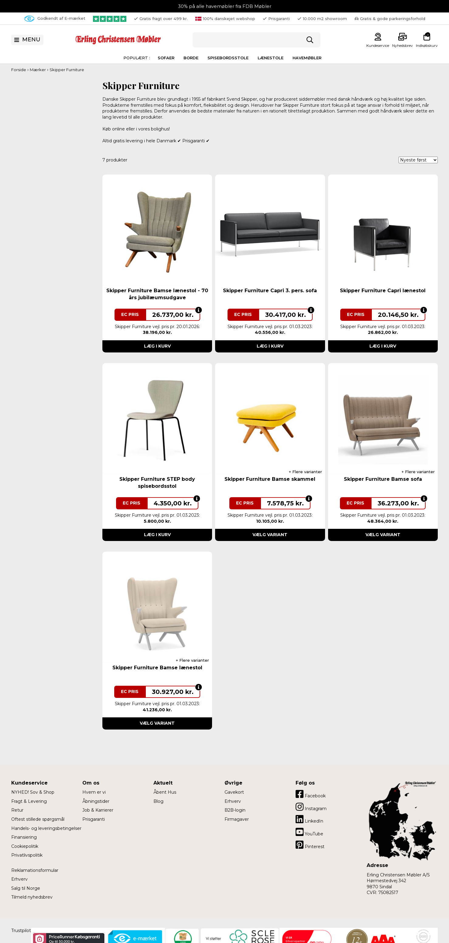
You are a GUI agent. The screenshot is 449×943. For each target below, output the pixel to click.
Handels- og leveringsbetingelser (46, 828)
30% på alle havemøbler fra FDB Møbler (224, 6)
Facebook (311, 794)
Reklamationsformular (34, 870)
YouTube (309, 832)
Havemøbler (307, 57)
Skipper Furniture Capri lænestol (383, 290)
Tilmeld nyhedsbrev (32, 897)
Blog (158, 801)
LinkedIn (309, 819)
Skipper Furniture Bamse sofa (383, 479)
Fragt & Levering (29, 801)
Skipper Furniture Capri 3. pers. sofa (270, 290)
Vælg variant (269, 534)
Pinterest (310, 844)
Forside (18, 69)
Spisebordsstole (227, 57)
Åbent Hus (164, 792)
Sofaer (166, 57)
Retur (17, 810)
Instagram (311, 806)
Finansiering (24, 837)
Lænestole (270, 57)
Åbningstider (95, 801)
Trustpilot (21, 930)
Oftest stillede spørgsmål (37, 819)
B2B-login (234, 810)
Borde (190, 57)
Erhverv (19, 879)
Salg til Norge (25, 888)
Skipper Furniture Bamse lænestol (157, 668)
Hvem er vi (94, 792)
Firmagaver (236, 819)
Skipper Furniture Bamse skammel (269, 479)
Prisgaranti (93, 819)
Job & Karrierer (97, 810)
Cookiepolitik (24, 846)
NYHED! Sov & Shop (32, 792)
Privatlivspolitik (27, 855)
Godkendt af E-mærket (54, 19)
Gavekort (234, 792)
